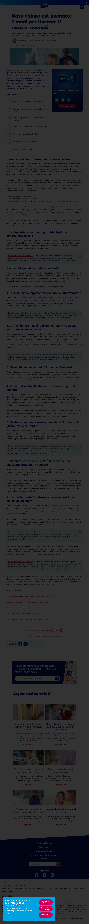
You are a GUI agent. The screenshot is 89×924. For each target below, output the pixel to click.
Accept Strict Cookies (46, 908)
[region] (29, 909)
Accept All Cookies (46, 902)
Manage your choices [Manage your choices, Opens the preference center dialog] (46, 915)
